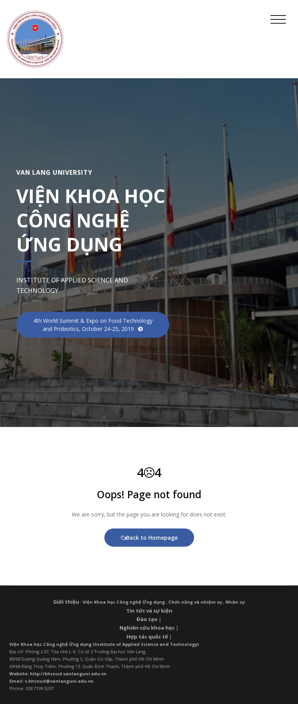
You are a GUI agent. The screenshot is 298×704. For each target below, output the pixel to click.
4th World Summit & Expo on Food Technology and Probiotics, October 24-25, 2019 (92, 324)
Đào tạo (147, 619)
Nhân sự (235, 602)
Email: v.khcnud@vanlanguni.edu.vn (51, 681)
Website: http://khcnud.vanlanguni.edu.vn (58, 673)
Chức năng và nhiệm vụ (195, 602)
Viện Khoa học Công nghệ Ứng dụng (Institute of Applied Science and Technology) (104, 644)
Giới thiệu (66, 601)
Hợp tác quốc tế (147, 636)
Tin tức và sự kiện (149, 610)
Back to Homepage (149, 537)
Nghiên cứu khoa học (147, 627)
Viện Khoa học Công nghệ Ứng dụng (124, 602)
